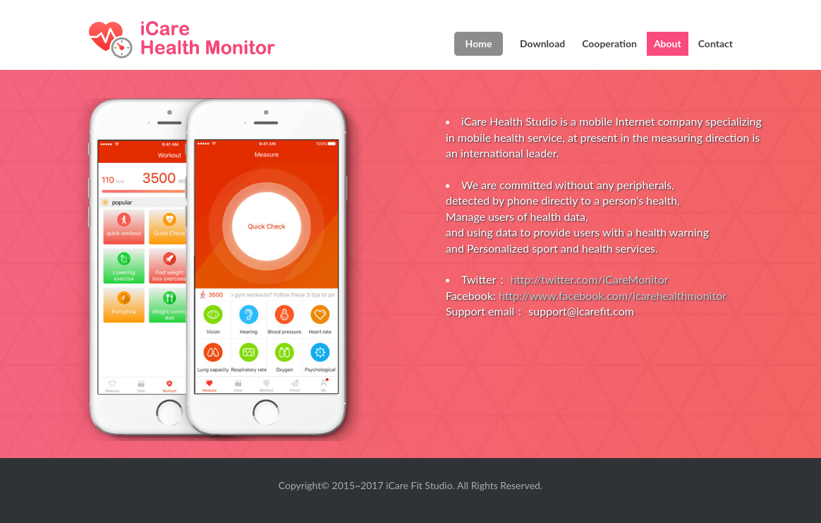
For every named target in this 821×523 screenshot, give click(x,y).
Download (542, 43)
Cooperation (609, 43)
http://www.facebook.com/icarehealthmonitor (612, 295)
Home (479, 43)
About (667, 43)
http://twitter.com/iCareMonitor (590, 279)
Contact (715, 43)
